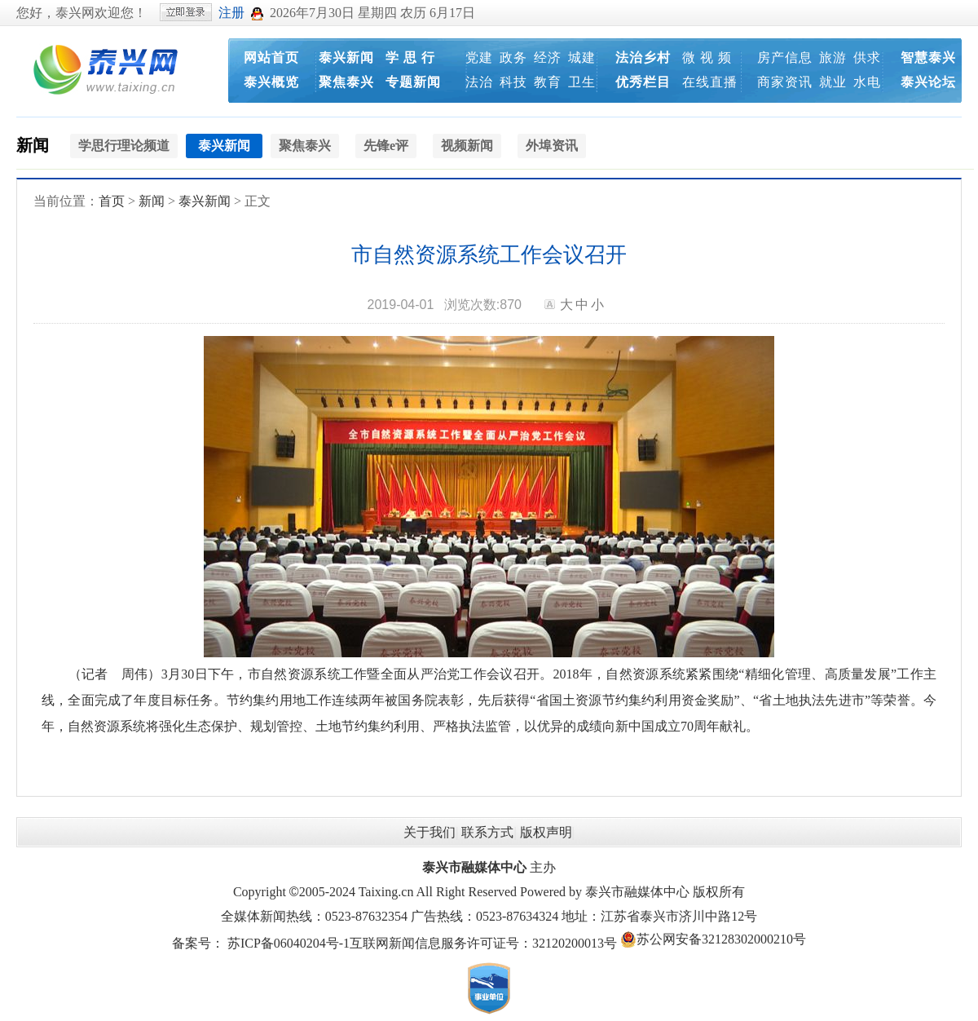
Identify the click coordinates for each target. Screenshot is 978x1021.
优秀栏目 (643, 82)
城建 (582, 57)
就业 (833, 82)
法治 (479, 82)
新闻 (32, 145)
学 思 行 (410, 57)
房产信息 (785, 57)
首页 (112, 201)
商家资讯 (785, 82)
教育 (548, 82)
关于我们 (429, 832)
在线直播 (710, 82)
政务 (513, 57)
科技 (513, 82)
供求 (867, 57)
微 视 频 (707, 57)
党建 (479, 57)
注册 (231, 13)
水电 (867, 82)
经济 (548, 57)
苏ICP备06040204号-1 (288, 943)
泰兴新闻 (346, 57)
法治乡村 (643, 57)
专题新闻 (413, 82)
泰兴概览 (271, 82)
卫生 (582, 82)
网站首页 (271, 57)
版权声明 (546, 832)
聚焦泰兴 (346, 82)
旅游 (833, 57)
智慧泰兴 (928, 57)
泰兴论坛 (928, 82)
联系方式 (487, 832)
